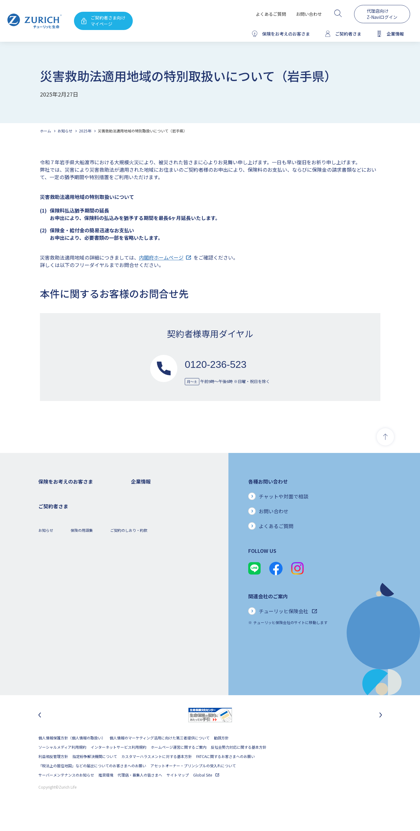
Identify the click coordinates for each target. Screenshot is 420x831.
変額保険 (45, 549)
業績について (142, 521)
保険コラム (47, 577)
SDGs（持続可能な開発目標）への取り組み (167, 605)
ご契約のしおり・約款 (128, 684)
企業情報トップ (144, 493)
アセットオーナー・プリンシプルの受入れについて (193, 782)
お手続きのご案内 (53, 642)
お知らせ (65, 130)
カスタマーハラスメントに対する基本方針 (156, 772)
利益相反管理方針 (53, 772)
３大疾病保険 (49, 530)
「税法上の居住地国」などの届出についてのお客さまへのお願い (92, 782)
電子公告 (138, 540)
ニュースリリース (145, 549)
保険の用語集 (82, 684)
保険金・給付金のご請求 (58, 632)
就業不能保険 (49, 540)
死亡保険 (45, 503)
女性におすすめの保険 (57, 558)
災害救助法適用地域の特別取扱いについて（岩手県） (142, 130)
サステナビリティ (145, 595)
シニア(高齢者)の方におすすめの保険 (69, 568)
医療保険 (45, 521)
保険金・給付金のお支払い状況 (157, 586)
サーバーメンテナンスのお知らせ (66, 791)
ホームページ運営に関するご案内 (178, 763)
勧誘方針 (221, 754)
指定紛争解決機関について (94, 772)
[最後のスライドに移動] (39, 731)
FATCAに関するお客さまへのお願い (225, 772)
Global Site (206, 791)
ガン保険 (45, 512)
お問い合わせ (309, 14)
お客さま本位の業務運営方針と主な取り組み (168, 568)
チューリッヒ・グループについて (158, 558)
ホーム (45, 130)
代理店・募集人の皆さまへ (140, 791)
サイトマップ (178, 791)
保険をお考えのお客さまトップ (64, 493)
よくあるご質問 (271, 14)
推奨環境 (105, 791)
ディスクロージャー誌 (149, 530)
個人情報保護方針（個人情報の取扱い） (71, 754)
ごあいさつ (140, 512)
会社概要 (138, 503)
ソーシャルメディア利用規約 (62, 763)
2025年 (85, 130)
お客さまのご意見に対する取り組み (160, 577)
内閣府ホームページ (165, 257)
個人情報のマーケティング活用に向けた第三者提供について (160, 754)
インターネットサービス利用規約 (118, 763)
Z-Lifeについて (50, 660)
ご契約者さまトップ (55, 623)
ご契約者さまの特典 (55, 586)
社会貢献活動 (142, 614)
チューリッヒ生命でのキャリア (157, 632)
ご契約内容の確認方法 (57, 651)
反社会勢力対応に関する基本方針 (238, 763)
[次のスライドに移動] (380, 731)
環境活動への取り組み (149, 623)
